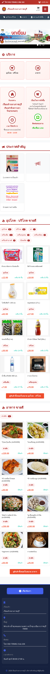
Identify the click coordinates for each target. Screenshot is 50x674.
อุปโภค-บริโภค (10, 17)
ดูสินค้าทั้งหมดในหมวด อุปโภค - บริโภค (25, 396)
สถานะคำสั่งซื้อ (37, 17)
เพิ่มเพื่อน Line (38, 128)
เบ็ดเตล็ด (25, 240)
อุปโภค (6, 229)
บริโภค (20, 229)
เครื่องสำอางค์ (8, 240)
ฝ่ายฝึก (6, 416)
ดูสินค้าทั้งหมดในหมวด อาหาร (25, 572)
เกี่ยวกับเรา (25, 591)
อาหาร (23, 17)
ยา (33, 229)
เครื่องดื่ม (7, 235)
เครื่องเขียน (40, 235)
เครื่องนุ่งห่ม (23, 235)
